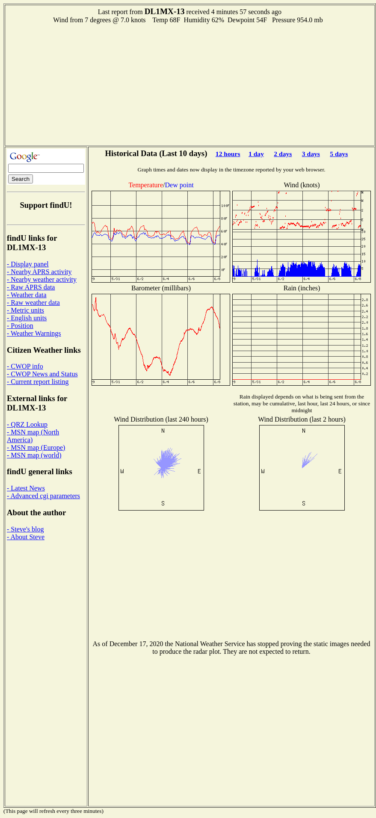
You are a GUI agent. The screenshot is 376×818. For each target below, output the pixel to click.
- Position (20, 325)
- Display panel (28, 264)
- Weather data (27, 294)
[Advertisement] (189, 84)
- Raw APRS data (31, 287)
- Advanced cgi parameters (43, 495)
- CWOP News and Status (42, 374)
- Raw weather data (33, 302)
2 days (283, 153)
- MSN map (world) (34, 455)
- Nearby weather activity (42, 279)
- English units (27, 318)
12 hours (228, 153)
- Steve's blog (25, 529)
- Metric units (25, 310)
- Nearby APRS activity (39, 271)
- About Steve (25, 536)
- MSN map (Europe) (36, 447)
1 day (256, 153)
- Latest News (26, 488)
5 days (339, 153)
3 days (311, 153)
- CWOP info (25, 366)
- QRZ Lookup (27, 424)
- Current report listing (37, 381)
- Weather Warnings (34, 333)
